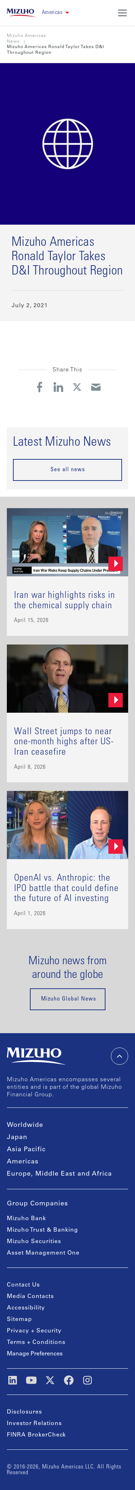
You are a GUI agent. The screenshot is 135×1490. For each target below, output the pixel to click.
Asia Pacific (26, 1150)
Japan (17, 1137)
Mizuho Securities (34, 1242)
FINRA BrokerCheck (36, 1435)
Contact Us (23, 1285)
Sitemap (19, 1319)
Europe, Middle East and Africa (59, 1174)
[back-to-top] (119, 1056)
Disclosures (24, 1412)
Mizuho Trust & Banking (42, 1230)
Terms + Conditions (36, 1342)
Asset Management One (43, 1253)
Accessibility (26, 1308)
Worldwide (25, 1125)
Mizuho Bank (26, 1219)
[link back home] (21, 13)
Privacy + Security (34, 1331)
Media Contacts (30, 1296)
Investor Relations (34, 1423)
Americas (23, 1162)
